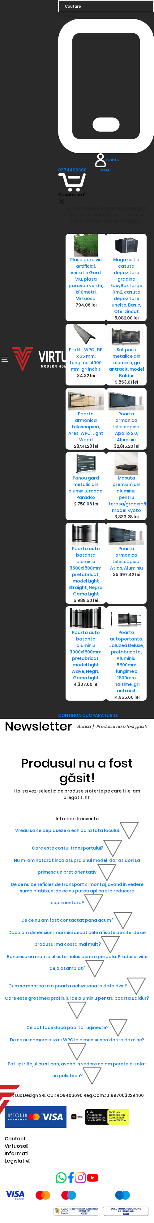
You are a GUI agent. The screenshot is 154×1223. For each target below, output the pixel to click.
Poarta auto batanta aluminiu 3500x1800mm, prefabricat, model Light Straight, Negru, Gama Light (85, 571)
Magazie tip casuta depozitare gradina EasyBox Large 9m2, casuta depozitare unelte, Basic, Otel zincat (126, 286)
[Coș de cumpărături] (72, 185)
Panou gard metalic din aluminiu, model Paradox (86, 487)
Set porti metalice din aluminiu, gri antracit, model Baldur (126, 363)
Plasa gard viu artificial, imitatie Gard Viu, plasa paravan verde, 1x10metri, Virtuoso (86, 279)
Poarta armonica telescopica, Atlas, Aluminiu (126, 558)
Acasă (84, 726)
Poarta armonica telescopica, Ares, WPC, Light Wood (85, 427)
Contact (15, 1138)
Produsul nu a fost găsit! (121, 726)
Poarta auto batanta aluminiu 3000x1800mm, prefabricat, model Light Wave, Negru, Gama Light (86, 655)
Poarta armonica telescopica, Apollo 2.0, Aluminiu (126, 427)
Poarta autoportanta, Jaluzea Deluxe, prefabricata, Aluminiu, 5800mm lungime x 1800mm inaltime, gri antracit (126, 661)
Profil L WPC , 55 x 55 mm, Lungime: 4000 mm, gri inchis (86, 359)
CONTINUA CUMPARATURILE (88, 715)
